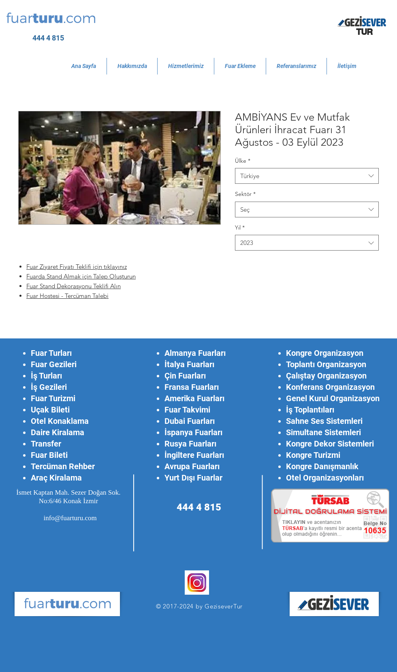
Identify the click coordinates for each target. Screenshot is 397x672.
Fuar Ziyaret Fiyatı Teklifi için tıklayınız (76, 266)
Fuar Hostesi (43, 296)
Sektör (245, 194)
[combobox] (307, 176)
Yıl (240, 227)
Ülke (242, 160)
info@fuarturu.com (69, 518)
